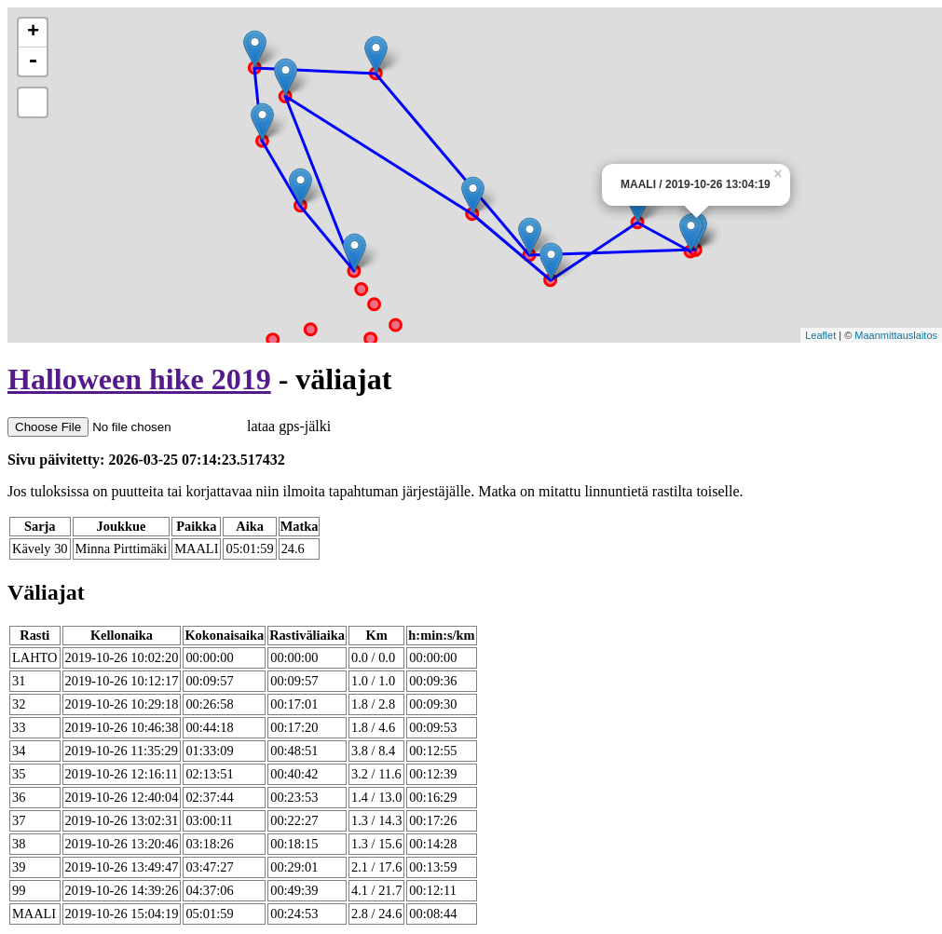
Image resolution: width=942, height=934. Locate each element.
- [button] (32, 61)
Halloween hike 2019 (139, 379)
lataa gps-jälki (169, 426)
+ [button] (33, 33)
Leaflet (820, 335)
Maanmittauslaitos (895, 335)
